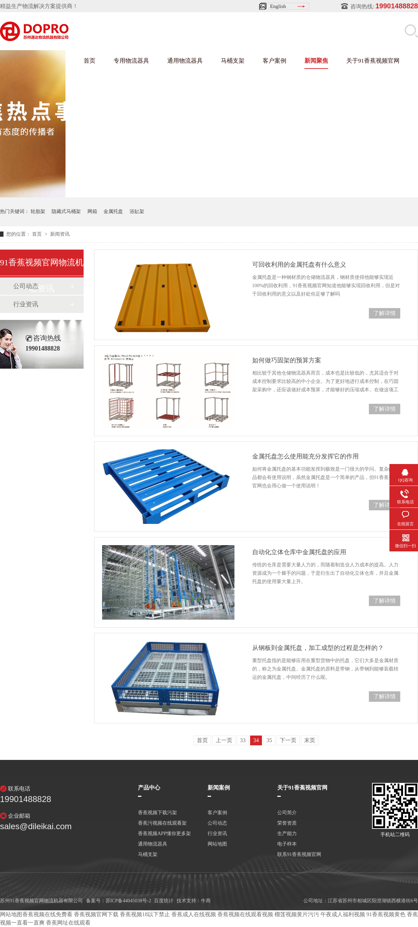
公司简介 (287, 812)
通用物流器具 (185, 60)
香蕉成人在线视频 (193, 914)
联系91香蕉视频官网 (299, 854)
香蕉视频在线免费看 (47, 914)
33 (243, 740)
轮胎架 (38, 211)
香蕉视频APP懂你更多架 (164, 833)
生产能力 (287, 833)
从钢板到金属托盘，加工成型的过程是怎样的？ (318, 647)
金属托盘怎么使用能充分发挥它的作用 (305, 456)
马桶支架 (233, 60)
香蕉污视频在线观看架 (162, 823)
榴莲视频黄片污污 (296, 914)
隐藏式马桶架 (66, 211)
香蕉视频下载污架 (157, 812)
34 (256, 740)
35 (269, 740)
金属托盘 (113, 211)
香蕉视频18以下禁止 (145, 914)
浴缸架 (137, 211)
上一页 (224, 740)
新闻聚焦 (316, 60)
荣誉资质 (287, 823)
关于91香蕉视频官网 (373, 60)
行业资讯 (25, 304)
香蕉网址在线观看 (68, 923)
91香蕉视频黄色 (385, 914)
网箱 (92, 211)
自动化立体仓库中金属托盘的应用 (299, 552)
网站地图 (217, 844)
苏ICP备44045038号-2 (128, 900)
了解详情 (384, 313)
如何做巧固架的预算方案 (286, 360)
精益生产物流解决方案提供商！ (39, 6)
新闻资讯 (60, 234)
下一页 (288, 740)
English (278, 6)
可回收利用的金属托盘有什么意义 (299, 264)
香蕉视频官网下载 (96, 914)
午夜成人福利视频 (342, 914)
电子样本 (287, 844)
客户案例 (274, 60)
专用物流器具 (131, 60)
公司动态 (217, 823)
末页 (309, 740)
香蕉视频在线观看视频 (245, 914)
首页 (89, 60)
